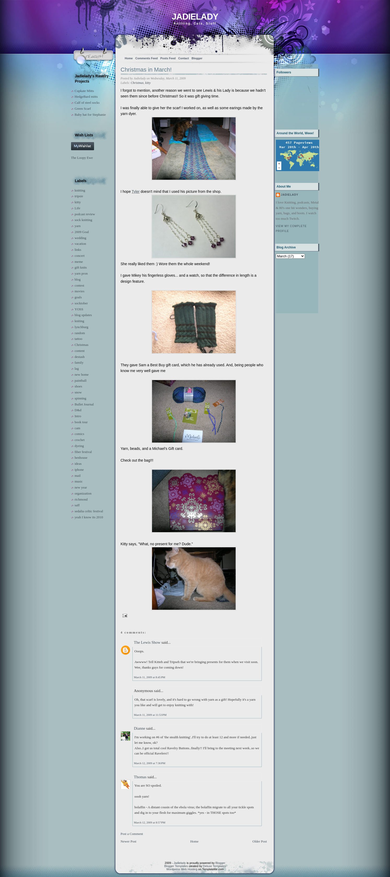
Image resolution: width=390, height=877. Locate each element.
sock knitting (83, 220)
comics (79, 434)
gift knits (81, 267)
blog (78, 279)
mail (78, 476)
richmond (81, 499)
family (79, 362)
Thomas (140, 777)
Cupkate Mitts (84, 91)
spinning (80, 398)
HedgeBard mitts (86, 96)
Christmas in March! (146, 69)
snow (78, 392)
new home (82, 374)
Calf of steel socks (87, 102)
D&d (78, 410)
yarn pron (81, 273)
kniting (79, 321)
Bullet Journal (84, 404)
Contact (183, 58)
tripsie (79, 196)
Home (129, 58)
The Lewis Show (147, 642)
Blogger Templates (176, 866)
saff (77, 505)
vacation (80, 244)
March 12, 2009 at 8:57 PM (149, 822)
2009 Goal (82, 232)
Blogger (196, 58)
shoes (78, 386)
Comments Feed (146, 58)
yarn (78, 226)
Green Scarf (83, 109)
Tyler (135, 191)
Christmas (82, 345)
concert (80, 256)
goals (78, 297)
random (80, 333)
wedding (80, 238)
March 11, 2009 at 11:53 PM (150, 714)
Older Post (259, 841)
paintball (81, 380)
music (79, 481)
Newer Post (128, 841)
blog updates (83, 315)
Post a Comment (132, 834)
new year (81, 487)
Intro (78, 416)
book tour (81, 422)
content (80, 351)
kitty (78, 202)
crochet (80, 440)
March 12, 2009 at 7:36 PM (149, 763)
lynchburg (81, 327)
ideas (78, 464)
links (78, 250)
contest (79, 285)
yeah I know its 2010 (89, 517)
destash (80, 357)
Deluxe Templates (214, 866)
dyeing (79, 446)
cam (77, 428)
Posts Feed (168, 58)
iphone (79, 470)
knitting (80, 190)
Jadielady (195, 16)
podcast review (85, 214)
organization (83, 493)
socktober (81, 303)
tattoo (79, 339)
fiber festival (83, 452)
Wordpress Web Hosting (181, 869)
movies (80, 291)
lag (77, 368)
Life (77, 208)
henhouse (81, 458)
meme (79, 262)
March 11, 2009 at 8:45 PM (149, 677)
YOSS (79, 309)
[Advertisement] (292, 285)
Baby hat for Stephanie (90, 115)
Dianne (139, 728)
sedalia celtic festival (89, 511)
